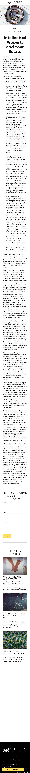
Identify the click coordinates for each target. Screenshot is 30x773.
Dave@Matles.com (15, 760)
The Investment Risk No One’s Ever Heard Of (14, 615)
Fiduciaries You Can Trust (11, 769)
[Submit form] (7, 536)
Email (4, 512)
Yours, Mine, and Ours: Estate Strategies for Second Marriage (13, 580)
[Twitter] (13, 757)
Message (5, 522)
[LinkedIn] (16, 757)
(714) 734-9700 (24, 772)
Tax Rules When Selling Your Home (13, 652)
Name (4, 502)
